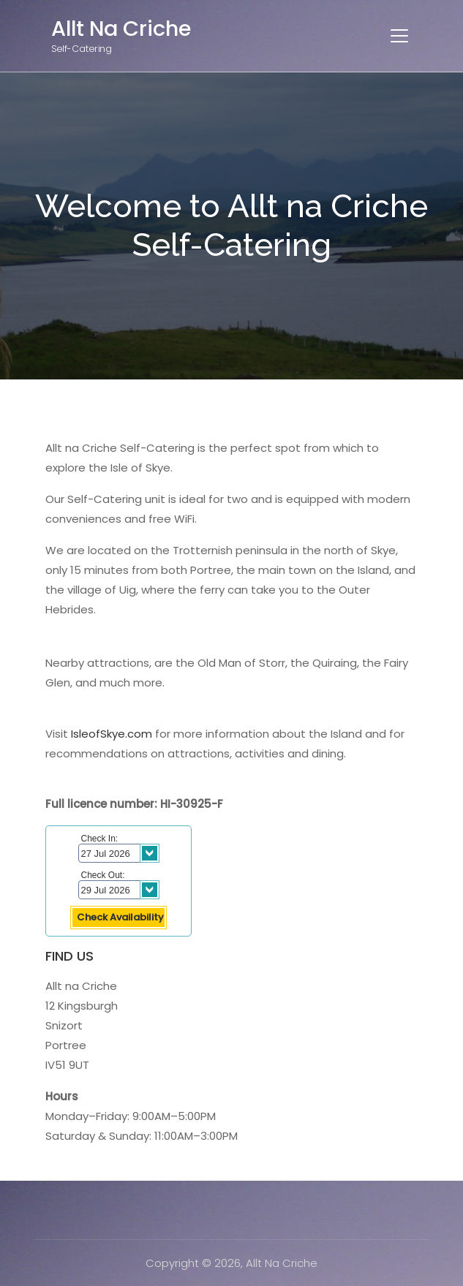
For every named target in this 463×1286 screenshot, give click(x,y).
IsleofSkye (98, 733)
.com (138, 733)
